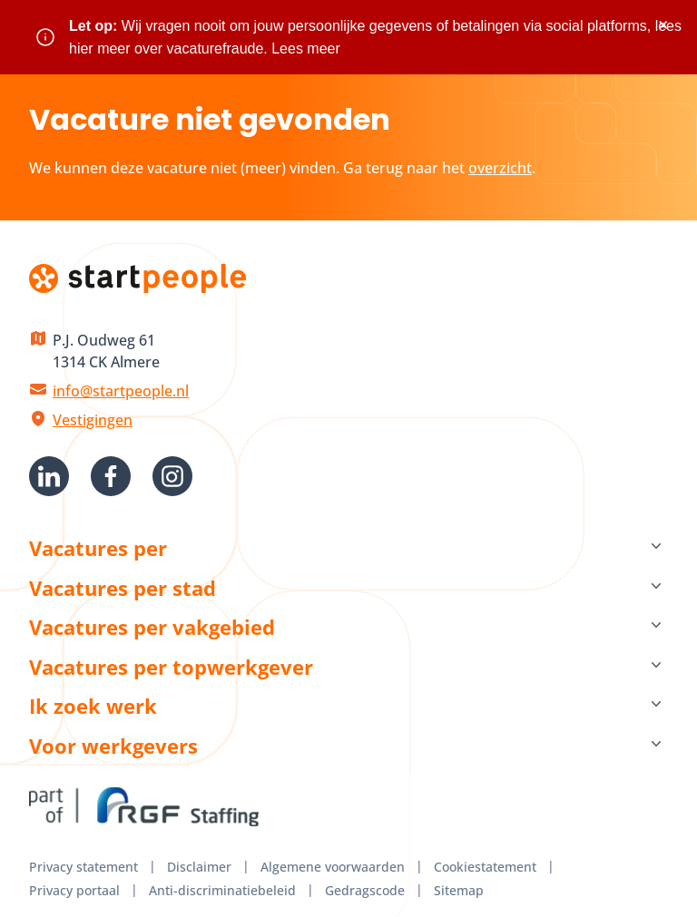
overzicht (500, 168)
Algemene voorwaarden (332, 866)
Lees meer (305, 48)
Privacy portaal (74, 890)
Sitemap (459, 890)
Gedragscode (365, 890)
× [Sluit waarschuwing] (663, 25)
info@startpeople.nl (121, 391)
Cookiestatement (485, 866)
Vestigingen (93, 420)
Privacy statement (83, 866)
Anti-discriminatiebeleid (222, 890)
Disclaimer (199, 866)
